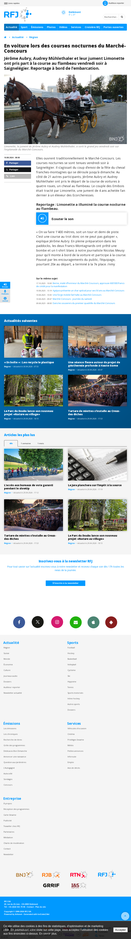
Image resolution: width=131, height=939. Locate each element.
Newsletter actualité (13, 693)
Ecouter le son (55, 218)
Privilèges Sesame (76, 740)
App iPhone (93, 622)
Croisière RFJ (92, 27)
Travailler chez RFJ (12, 826)
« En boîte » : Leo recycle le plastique (29, 362)
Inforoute (72, 756)
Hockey (71, 653)
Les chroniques (11, 734)
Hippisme (72, 681)
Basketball (72, 659)
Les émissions (10, 728)
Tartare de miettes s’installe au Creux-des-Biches (94, 412)
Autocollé (8, 773)
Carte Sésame (10, 815)
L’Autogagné (9, 768)
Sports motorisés (75, 693)
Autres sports (74, 704)
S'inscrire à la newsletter (65, 583)
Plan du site (40, 907)
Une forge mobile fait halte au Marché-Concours (68, 294)
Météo (71, 745)
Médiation (8, 837)
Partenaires (9, 832)
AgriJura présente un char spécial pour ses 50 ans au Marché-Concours (80, 290)
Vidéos (63, 27)
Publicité (8, 820)
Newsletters (76, 622)
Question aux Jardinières (15, 762)
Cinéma (71, 734)
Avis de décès (74, 768)
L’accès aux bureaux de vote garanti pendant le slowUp (28, 486)
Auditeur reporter (12, 687)
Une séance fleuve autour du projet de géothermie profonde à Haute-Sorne (94, 363)
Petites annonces (75, 751)
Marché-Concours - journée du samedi (64, 299)
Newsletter (8, 854)
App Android (111, 622)
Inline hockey (74, 698)
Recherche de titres (13, 740)
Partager (12, 163)
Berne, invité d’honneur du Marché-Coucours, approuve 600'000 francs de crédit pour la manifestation (80, 285)
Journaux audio (10, 676)
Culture (7, 670)
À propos (8, 803)
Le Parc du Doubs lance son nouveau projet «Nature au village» (28, 412)
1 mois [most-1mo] (41, 443)
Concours (8, 785)
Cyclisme (72, 670)
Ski (69, 676)
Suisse (6, 653)
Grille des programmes (14, 745)
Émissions (37, 27)
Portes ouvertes (113, 27)
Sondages (8, 779)
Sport (24, 27)
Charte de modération (14, 843)
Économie (8, 664)
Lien (10, 176)
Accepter (120, 929)
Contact (7, 849)
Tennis (70, 687)
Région (33, 37)
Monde (7, 659)
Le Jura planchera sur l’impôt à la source (95, 485)
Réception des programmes (16, 809)
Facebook (19, 622)
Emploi (71, 762)
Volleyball (72, 664)
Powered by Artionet (13, 914)
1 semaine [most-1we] (26, 443)
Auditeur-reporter (113, 3)
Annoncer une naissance (15, 756)
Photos (51, 27)
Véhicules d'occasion (77, 728)
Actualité (11, 27)
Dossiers (7, 681)
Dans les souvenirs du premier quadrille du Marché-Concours (75, 303)
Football (71, 647)
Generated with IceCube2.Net (36, 914)
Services (76, 27)
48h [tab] (11, 443)
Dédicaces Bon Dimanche (15, 751)
